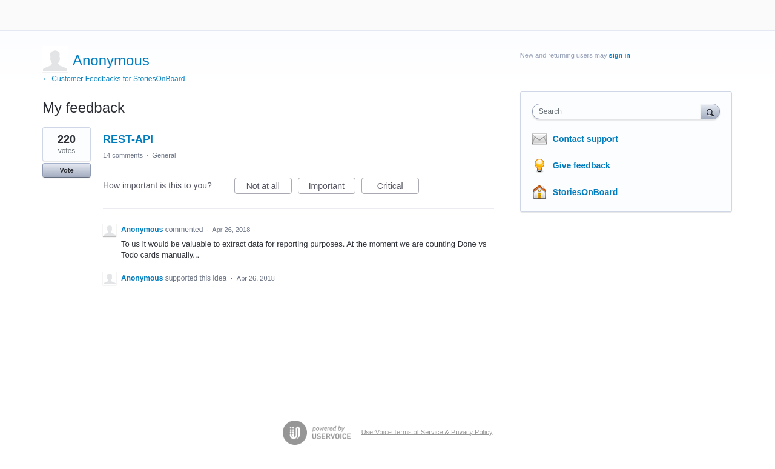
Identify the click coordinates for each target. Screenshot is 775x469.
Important (332, 188)
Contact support (585, 139)
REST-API (128, 139)
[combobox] (619, 111)
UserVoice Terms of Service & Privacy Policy (427, 431)
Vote (66, 170)
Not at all (269, 188)
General (164, 155)
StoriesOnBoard (585, 192)
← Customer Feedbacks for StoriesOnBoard (113, 79)
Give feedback (581, 165)
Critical (398, 188)
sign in (619, 55)
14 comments (123, 155)
